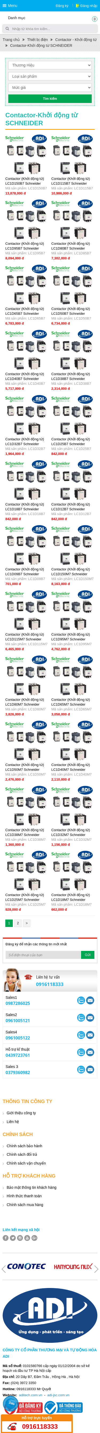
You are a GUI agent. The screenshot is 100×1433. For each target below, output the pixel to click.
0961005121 (18, 1021)
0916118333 (49, 984)
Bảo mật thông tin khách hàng (31, 1187)
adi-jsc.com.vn (58, 1395)
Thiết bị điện (37, 40)
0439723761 (18, 1055)
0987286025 (18, 1003)
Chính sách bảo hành (24, 1146)
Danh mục (16, 18)
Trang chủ (11, 40)
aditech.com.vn (30, 1395)
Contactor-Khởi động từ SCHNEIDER (41, 45)
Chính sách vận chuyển (26, 1163)
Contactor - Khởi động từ (75, 40)
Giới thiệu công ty (21, 1113)
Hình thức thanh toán (24, 1196)
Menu (12, 5)
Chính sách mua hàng (25, 1205)
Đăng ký (62, 6)
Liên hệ (13, 1122)
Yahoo (81, 1000)
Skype (90, 1000)
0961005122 (18, 1038)
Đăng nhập (89, 6)
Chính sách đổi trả (22, 1154)
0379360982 (18, 1072)
